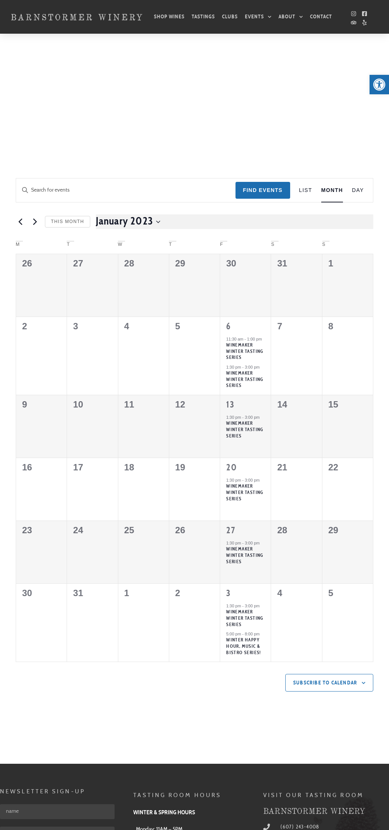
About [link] (291, 16)
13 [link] (230, 296)
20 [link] (231, 359)
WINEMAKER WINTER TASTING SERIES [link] (245, 320)
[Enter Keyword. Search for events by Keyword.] (125, 82)
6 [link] (228, 218)
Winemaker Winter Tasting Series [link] (245, 242)
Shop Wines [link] (169, 16)
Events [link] (258, 16)
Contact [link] (321, 16)
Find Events (263, 82)
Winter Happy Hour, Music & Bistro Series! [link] (243, 537)
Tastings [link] (203, 16)
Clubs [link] (230, 16)
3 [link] (228, 484)
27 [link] (230, 422)
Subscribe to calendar (325, 574)
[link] (379, 84)
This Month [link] (67, 113)
